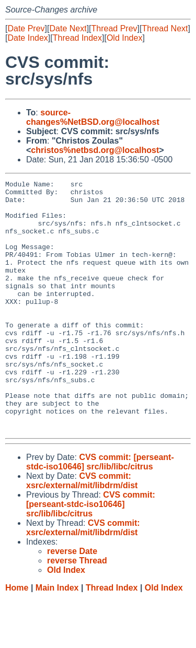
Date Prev (25, 28)
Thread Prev (114, 28)
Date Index (27, 37)
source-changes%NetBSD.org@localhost (92, 117)
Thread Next (165, 28)
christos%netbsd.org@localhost (95, 150)
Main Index (57, 637)
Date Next (67, 28)
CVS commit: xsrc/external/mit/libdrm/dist (81, 531)
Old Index (124, 37)
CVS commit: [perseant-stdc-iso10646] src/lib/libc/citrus (100, 512)
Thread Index (77, 37)
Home (16, 637)
